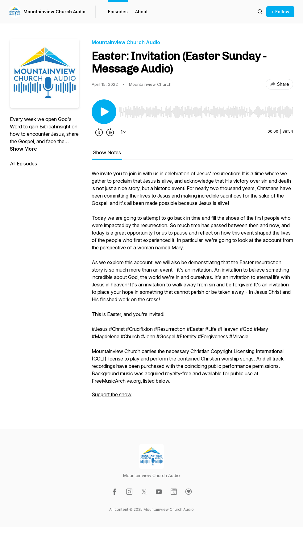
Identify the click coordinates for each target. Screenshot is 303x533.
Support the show (111, 394)
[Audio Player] (206, 110)
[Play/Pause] (104, 111)
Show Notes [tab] (107, 152)
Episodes (118, 11)
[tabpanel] (192, 287)
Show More (23, 149)
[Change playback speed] (123, 132)
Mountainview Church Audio (54, 11)
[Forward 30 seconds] (110, 132)
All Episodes (23, 163)
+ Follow (280, 11)
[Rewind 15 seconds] (99, 132)
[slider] (206, 112)
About (141, 11)
